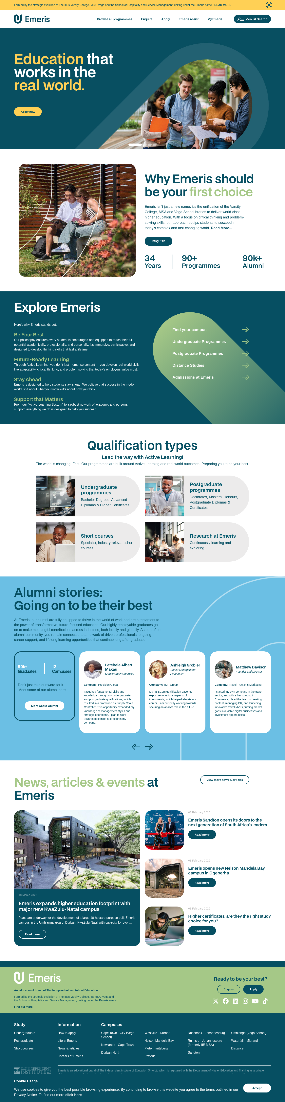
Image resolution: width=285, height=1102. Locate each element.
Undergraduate (24, 1033)
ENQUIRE (158, 241)
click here (73, 1095)
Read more (32, 934)
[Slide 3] (154, 145)
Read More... (221, 228)
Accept (257, 1088)
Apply (165, 19)
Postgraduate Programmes (197, 353)
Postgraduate (23, 1040)
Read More (222, 5)
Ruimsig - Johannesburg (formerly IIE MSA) (205, 1042)
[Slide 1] (144, 145)
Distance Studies (188, 365)
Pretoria (150, 1056)
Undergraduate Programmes (199, 341)
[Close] (269, 5)
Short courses (24, 1048)
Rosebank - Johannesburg (206, 1033)
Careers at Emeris (70, 1056)
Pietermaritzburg (156, 1048)
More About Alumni (44, 706)
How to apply (67, 1033)
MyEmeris (214, 19)
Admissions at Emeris (193, 377)
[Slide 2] (149, 145)
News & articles (68, 1048)
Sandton (194, 1052)
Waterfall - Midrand (244, 1040)
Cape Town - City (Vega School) (117, 1035)
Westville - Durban (157, 1033)
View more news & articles (225, 780)
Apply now (28, 112)
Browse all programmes (114, 19)
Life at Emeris (67, 1040)
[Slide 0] (135, 145)
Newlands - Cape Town (117, 1044)
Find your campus (189, 329)
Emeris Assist (189, 19)
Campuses (111, 1024)
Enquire (146, 19)
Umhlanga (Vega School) (248, 1033)
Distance (237, 1048)
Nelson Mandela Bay (159, 1040)
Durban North (110, 1052)
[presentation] (136, 747)
